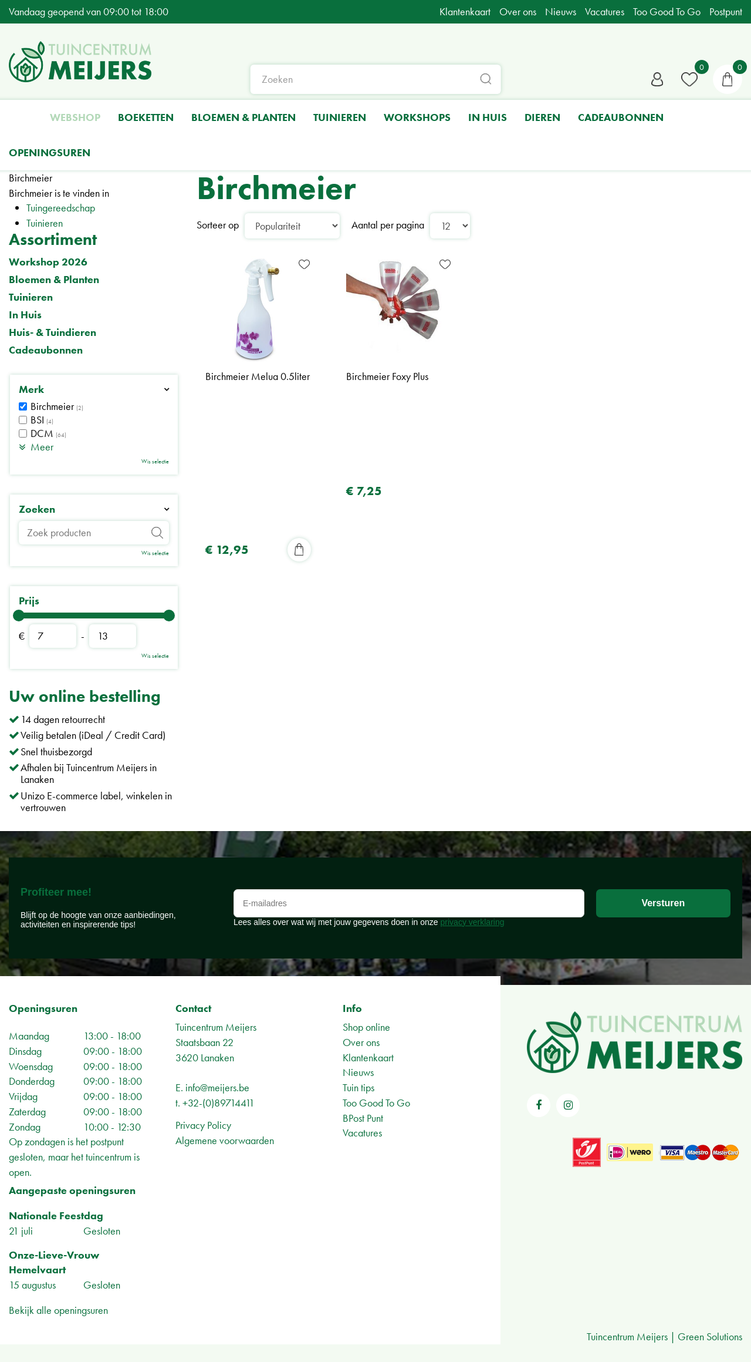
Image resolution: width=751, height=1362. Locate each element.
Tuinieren (44, 223)
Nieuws (358, 1072)
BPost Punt (363, 1118)
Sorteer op (218, 224)
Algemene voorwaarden (224, 1140)
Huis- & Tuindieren (52, 332)
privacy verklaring (473, 922)
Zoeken (37, 509)
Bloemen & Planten (54, 279)
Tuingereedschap (60, 207)
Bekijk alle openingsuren (58, 1310)
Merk (31, 389)
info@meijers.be (217, 1087)
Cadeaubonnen (46, 350)
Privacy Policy (203, 1125)
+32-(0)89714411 (218, 1102)
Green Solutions (710, 1336)
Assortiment (53, 239)
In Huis (25, 315)
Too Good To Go (376, 1102)
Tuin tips (358, 1087)
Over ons (361, 1042)
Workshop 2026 (48, 262)
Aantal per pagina (387, 224)
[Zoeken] (376, 79)
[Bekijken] (727, 79)
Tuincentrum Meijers (215, 1027)
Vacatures (362, 1132)
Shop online (366, 1027)
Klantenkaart (368, 1057)
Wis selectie (155, 461)
